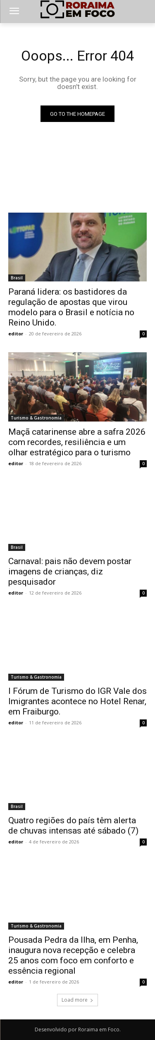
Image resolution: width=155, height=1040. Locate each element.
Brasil (17, 278)
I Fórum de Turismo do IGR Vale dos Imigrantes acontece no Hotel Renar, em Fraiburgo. (77, 701)
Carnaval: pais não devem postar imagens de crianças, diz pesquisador (69, 571)
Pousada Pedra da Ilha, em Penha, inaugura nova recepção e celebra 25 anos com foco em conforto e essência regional (73, 955)
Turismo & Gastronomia (36, 418)
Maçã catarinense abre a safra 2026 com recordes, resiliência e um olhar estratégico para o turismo (76, 442)
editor (15, 333)
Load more (77, 999)
